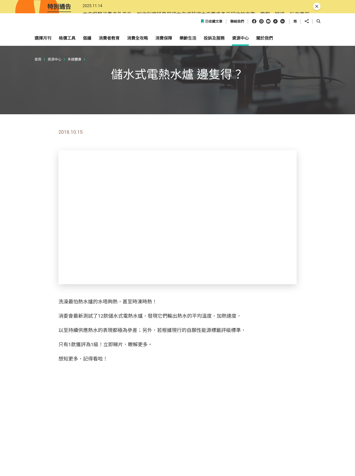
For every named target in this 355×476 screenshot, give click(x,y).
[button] (299, 62)
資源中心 (54, 115)
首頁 (38, 115)
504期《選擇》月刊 (119, 414)
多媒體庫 (74, 115)
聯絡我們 (237, 77)
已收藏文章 (211, 77)
